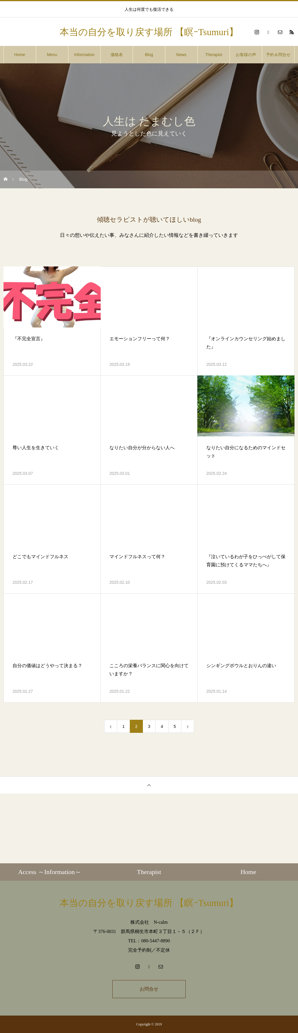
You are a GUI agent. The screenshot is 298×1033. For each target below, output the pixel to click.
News (181, 54)
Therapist (213, 54)
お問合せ (149, 989)
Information (84, 54)
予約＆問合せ (278, 54)
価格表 (117, 54)
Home (19, 54)
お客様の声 (246, 54)
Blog (149, 54)
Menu (52, 54)
